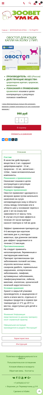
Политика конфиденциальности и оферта (21, 357)
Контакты (29, 371)
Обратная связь (16, 371)
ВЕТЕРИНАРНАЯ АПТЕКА (18, 30)
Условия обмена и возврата (21, 366)
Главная (4, 30)
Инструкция (21, 344)
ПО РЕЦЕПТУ (33, 30)
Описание (21, 152)
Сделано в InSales (21, 391)
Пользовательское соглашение (21, 362)
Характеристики (21, 338)
